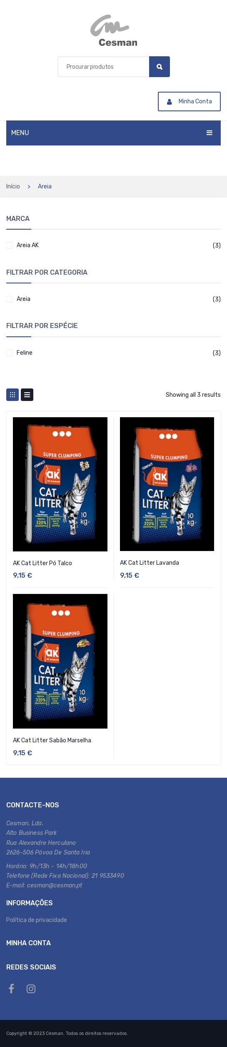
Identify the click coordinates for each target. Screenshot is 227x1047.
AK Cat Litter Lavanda (149, 562)
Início (13, 186)
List (27, 394)
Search (159, 66)
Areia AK (28, 245)
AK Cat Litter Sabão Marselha (52, 740)
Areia (23, 299)
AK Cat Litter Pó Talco (42, 563)
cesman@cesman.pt (54, 885)
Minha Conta (189, 101)
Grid (12, 394)
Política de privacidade (36, 920)
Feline (24, 352)
